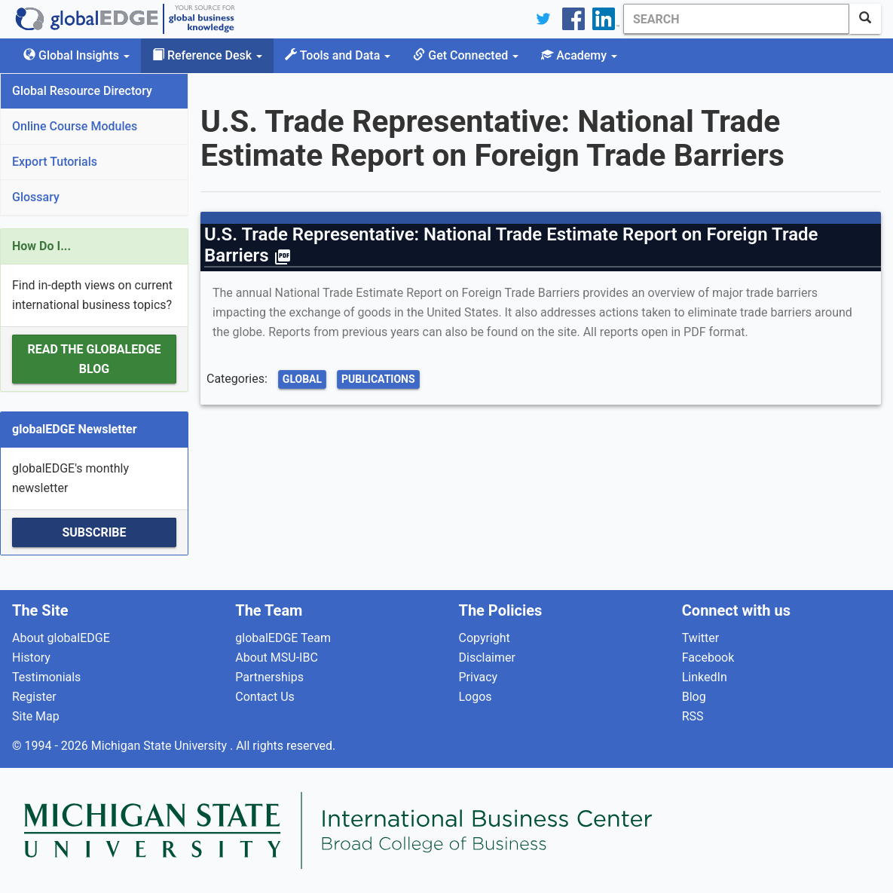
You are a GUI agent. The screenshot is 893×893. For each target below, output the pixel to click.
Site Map (36, 716)
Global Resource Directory (82, 91)
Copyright (484, 638)
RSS (693, 716)
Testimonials (46, 677)
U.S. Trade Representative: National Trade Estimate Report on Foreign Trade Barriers (511, 245)
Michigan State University (160, 746)
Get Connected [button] (465, 55)
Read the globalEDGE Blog (94, 359)
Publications (378, 379)
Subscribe (94, 532)
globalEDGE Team (283, 638)
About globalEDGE (61, 638)
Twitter (700, 638)
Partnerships (269, 677)
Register (34, 697)
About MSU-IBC (276, 657)
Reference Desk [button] (207, 55)
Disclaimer (487, 657)
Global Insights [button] (76, 55)
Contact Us (265, 697)
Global (302, 379)
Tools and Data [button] (337, 55)
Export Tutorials (54, 161)
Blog (694, 697)
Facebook (708, 657)
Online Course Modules (74, 126)
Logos (475, 697)
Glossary (36, 197)
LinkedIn (704, 677)
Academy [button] (579, 55)
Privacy (478, 677)
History (31, 657)
